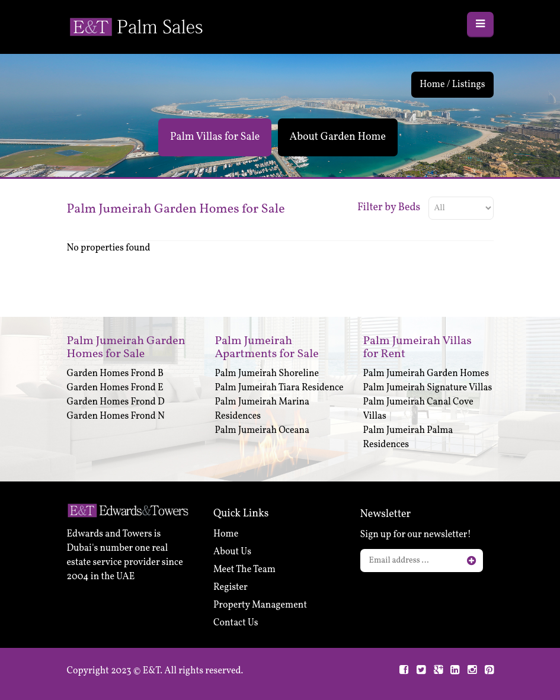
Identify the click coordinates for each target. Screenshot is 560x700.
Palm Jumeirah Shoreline (267, 373)
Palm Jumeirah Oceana (262, 430)
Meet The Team (244, 569)
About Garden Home (338, 137)
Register (230, 587)
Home (432, 84)
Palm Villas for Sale (215, 137)
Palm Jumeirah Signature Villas (427, 387)
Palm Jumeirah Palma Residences (408, 437)
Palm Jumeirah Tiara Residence (279, 387)
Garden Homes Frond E (115, 387)
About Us (232, 551)
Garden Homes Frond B (115, 373)
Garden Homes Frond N (116, 416)
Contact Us (235, 623)
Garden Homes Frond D (116, 402)
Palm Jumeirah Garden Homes (426, 373)
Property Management (260, 605)
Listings (468, 84)
